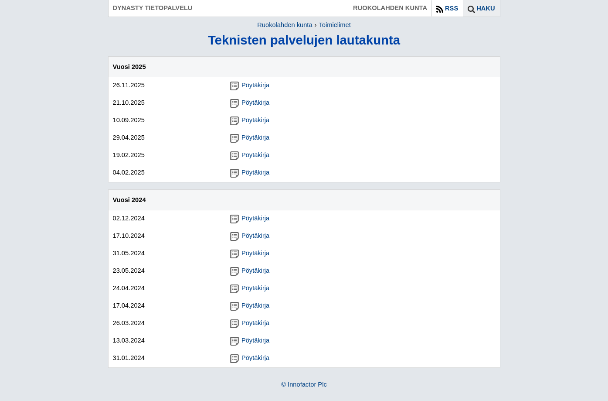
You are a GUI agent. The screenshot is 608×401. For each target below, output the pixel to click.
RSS (451, 8)
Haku (485, 8)
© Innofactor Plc (303, 384)
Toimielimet (334, 24)
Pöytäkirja (249, 85)
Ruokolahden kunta (284, 24)
